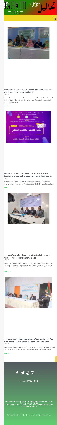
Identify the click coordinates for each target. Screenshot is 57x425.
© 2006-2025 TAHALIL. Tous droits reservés (29, 415)
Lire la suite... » (6, 106)
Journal (29, 381)
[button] (56, 359)
